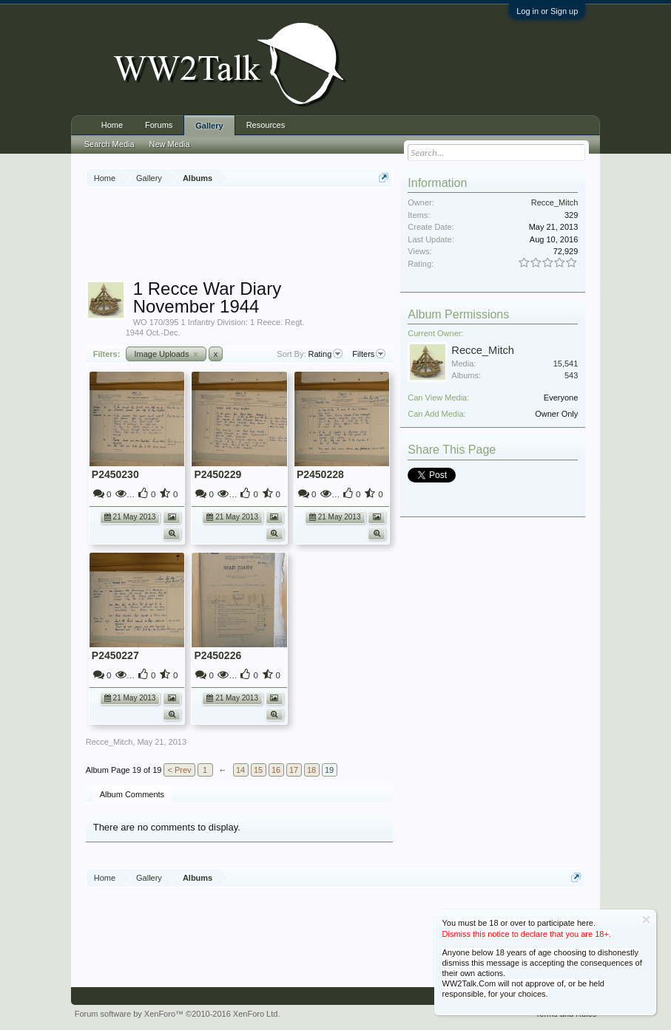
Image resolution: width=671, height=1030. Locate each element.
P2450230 (115, 474)
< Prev (179, 769)
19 (329, 769)
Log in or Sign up (547, 11)
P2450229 (217, 474)
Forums (158, 124)
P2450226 (217, 655)
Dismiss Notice (646, 919)
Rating (325, 354)
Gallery (209, 125)
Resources (266, 124)
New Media (169, 144)
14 (240, 769)
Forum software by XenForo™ (177, 1013)
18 (311, 769)
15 (258, 769)
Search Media (109, 144)
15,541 (566, 363)
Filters (368, 354)
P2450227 (115, 655)
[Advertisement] (355, 235)
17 (293, 769)
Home (112, 124)
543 (571, 375)
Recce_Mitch (109, 741)
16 (276, 769)
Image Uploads (166, 353)
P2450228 (320, 474)
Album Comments (132, 794)
